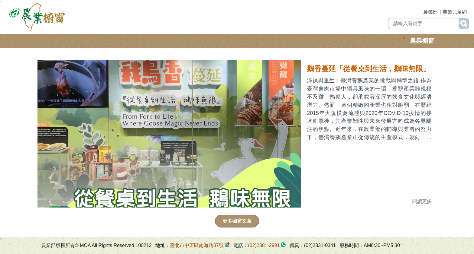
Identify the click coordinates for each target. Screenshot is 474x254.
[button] (234, 206)
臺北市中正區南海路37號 (197, 245)
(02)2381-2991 (264, 245)
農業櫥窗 (422, 40)
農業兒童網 (455, 11)
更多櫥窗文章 (237, 221)
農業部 (430, 11)
